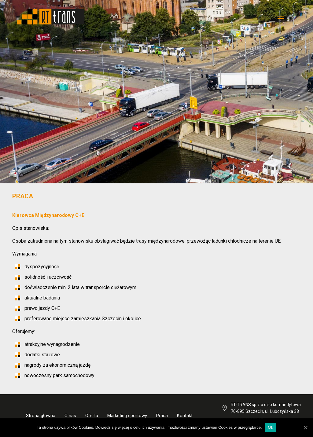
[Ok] (305, 427)
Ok (270, 427)
